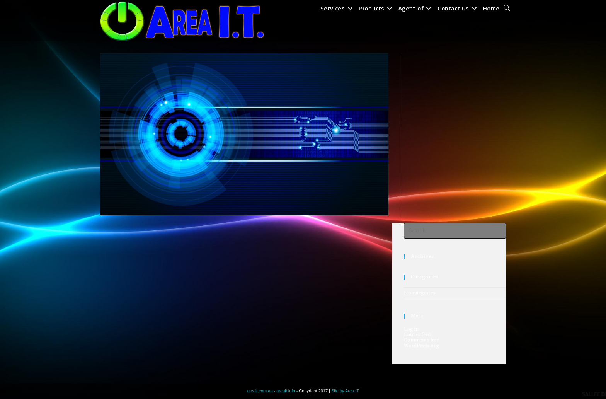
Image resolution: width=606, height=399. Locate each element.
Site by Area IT (345, 391)
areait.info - (287, 391)
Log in (411, 329)
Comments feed (421, 340)
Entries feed (417, 334)
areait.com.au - (261, 391)
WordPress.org (421, 346)
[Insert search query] (455, 231)
